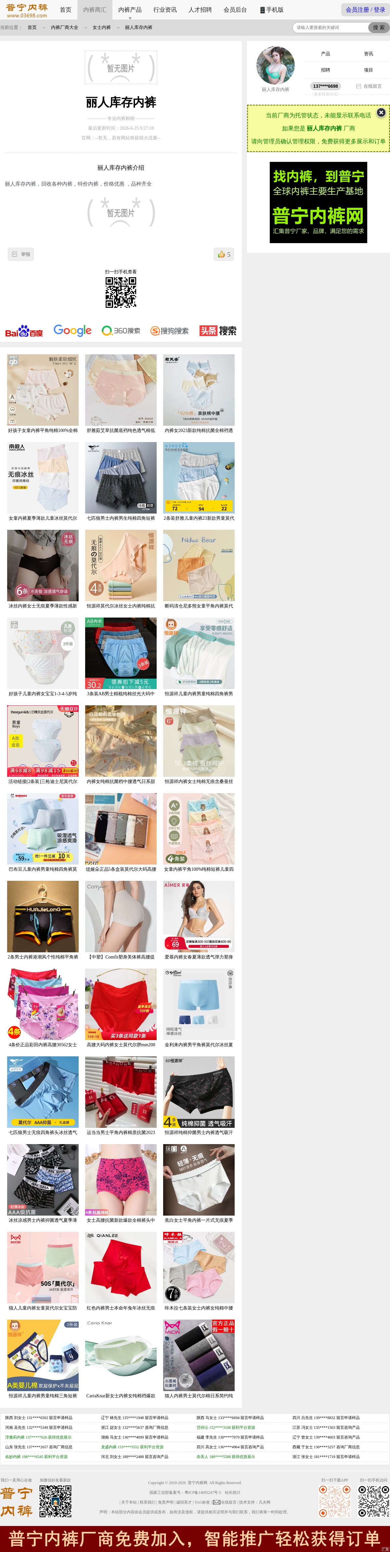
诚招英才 (184, 1502)
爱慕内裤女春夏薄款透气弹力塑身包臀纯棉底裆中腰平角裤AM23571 (199, 925)
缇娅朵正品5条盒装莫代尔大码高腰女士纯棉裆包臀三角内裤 (121, 837)
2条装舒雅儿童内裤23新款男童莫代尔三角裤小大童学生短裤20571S (199, 486)
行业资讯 (165, 10)
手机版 (271, 10)
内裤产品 (130, 10)
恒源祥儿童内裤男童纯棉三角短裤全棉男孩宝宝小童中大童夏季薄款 (43, 1364)
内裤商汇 (95, 10)
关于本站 (129, 1502)
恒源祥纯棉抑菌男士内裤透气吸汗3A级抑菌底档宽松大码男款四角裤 (199, 1100)
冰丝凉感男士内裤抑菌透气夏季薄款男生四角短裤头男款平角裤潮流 (43, 1188)
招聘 (325, 70)
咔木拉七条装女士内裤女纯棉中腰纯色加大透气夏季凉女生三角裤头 (199, 1276)
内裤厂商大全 (64, 27)
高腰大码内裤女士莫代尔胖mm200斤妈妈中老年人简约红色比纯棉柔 (121, 1013)
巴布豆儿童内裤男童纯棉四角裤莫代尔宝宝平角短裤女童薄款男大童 (43, 837)
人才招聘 (200, 10)
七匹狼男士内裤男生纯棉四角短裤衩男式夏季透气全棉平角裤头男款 (121, 486)
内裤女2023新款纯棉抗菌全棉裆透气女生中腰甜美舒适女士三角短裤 (199, 398)
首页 (66, 10)
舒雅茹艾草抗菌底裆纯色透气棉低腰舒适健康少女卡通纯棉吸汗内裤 (121, 398)
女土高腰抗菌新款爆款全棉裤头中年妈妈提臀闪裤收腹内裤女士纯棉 (121, 1188)
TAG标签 (202, 1502)
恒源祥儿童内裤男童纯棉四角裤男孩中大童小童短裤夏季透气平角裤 (199, 662)
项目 (368, 70)
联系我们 (147, 1502)
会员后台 (235, 10)
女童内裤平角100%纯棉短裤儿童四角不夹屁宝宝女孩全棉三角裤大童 (199, 837)
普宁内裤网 (197, 1482)
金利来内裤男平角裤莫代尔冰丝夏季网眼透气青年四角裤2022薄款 (199, 1013)
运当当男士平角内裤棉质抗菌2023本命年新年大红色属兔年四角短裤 (121, 1100)
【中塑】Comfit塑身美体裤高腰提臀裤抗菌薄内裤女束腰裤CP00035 (121, 925)
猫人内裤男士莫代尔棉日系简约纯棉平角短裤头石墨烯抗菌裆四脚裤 (199, 1364)
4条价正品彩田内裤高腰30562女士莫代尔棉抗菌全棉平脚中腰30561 (43, 1013)
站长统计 (232, 1492)
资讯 (368, 53)
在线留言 (373, 86)
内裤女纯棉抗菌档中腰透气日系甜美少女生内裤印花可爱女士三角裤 (121, 749)
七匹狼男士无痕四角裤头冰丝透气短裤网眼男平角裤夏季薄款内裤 (43, 1100)
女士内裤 (102, 27)
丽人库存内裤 (138, 27)
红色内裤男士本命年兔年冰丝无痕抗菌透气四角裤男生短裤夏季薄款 (121, 1276)
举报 (25, 254)
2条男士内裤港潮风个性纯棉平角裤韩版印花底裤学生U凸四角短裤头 (43, 925)
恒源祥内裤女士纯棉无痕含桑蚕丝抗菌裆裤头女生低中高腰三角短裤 (199, 749)
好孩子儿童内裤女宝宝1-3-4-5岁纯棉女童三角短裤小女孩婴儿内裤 (43, 662)
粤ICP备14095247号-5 (203, 1492)
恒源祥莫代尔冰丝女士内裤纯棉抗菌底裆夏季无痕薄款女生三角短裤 (121, 574)
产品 (325, 53)
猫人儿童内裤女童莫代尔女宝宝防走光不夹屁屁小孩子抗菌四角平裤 (43, 1276)
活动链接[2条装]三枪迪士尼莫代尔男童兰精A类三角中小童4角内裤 (43, 749)
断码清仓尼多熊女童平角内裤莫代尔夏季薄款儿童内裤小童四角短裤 (199, 574)
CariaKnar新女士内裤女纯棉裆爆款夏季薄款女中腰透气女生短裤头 (121, 1364)
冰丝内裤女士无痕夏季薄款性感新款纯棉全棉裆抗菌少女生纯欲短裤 (43, 574)
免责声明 (166, 1502)
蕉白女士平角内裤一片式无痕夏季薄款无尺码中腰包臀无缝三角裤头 (199, 1188)
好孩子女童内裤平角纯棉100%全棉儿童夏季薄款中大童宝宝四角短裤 (43, 398)
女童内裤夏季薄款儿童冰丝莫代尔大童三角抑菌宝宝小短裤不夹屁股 (43, 486)
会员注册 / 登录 (365, 10)
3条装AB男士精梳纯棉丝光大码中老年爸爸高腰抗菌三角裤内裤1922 (121, 662)
